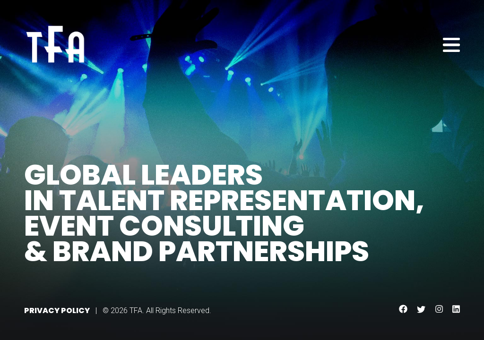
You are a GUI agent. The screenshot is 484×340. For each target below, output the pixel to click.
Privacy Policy (57, 310)
